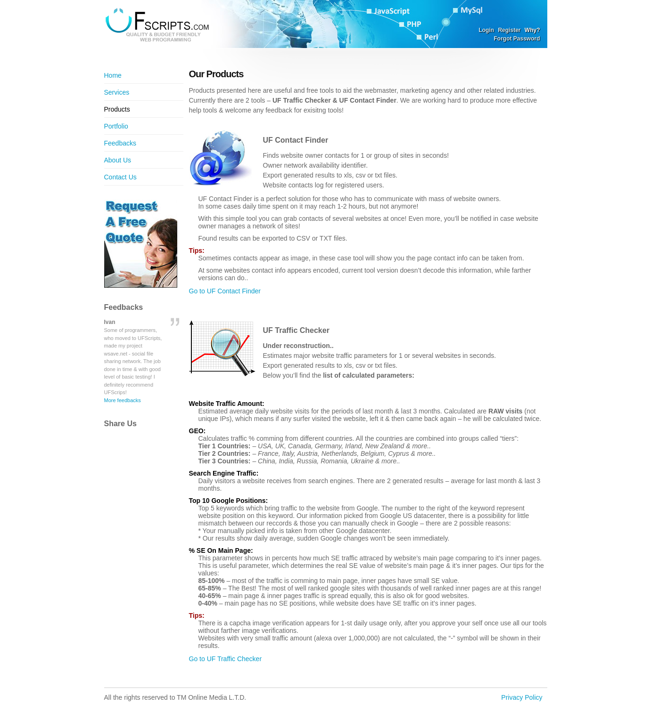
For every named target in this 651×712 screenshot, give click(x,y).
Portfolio (116, 126)
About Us (118, 160)
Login (486, 30)
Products (117, 109)
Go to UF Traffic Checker (225, 659)
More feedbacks (122, 400)
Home (113, 75)
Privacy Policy (521, 697)
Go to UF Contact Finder (225, 291)
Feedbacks (120, 143)
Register (509, 30)
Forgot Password (517, 38)
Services (117, 92)
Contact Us (120, 177)
